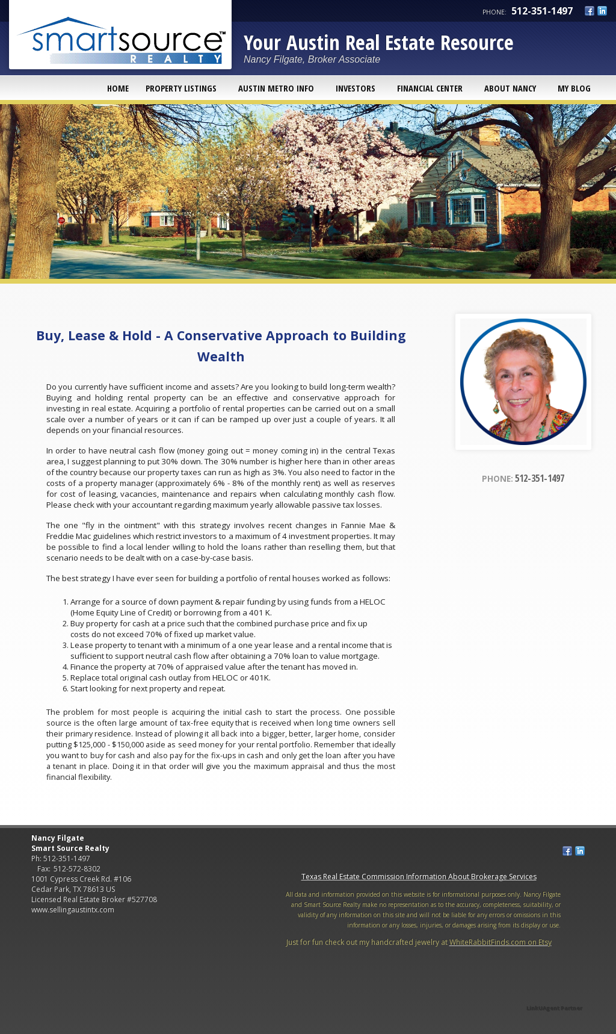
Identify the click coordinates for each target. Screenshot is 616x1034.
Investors (355, 88)
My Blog (574, 88)
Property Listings (181, 88)
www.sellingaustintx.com (72, 910)
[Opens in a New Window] (555, 991)
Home (118, 88)
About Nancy (510, 88)
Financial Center (430, 88)
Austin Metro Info (276, 88)
